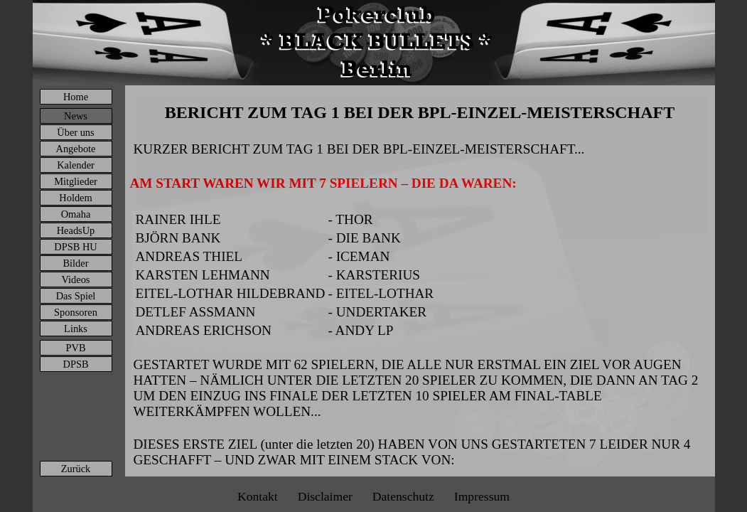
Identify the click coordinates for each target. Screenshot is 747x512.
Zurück (76, 468)
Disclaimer (325, 496)
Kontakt (257, 496)
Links (75, 328)
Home (75, 96)
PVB (76, 347)
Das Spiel (76, 296)
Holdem (75, 197)
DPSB (76, 364)
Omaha (76, 214)
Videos (76, 279)
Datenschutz (403, 496)
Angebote (76, 148)
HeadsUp (76, 230)
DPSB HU (75, 246)
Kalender (76, 165)
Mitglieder (75, 181)
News (75, 116)
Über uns (75, 132)
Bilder (76, 263)
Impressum (482, 496)
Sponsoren (75, 312)
